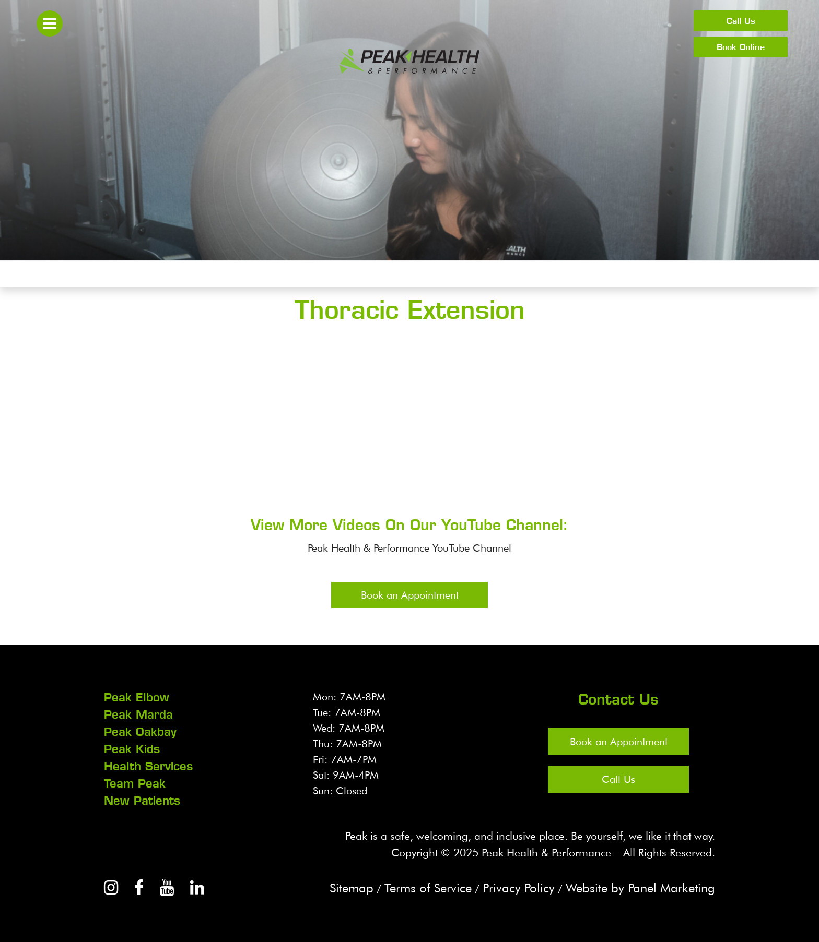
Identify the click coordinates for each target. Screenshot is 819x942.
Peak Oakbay (140, 731)
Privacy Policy (519, 888)
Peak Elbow (136, 697)
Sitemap (351, 888)
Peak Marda (138, 714)
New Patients (142, 800)
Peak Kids (132, 749)
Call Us (741, 21)
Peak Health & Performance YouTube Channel (409, 548)
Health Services (148, 766)
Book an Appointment (410, 595)
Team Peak (135, 783)
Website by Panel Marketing (640, 888)
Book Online (741, 47)
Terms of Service (428, 888)
